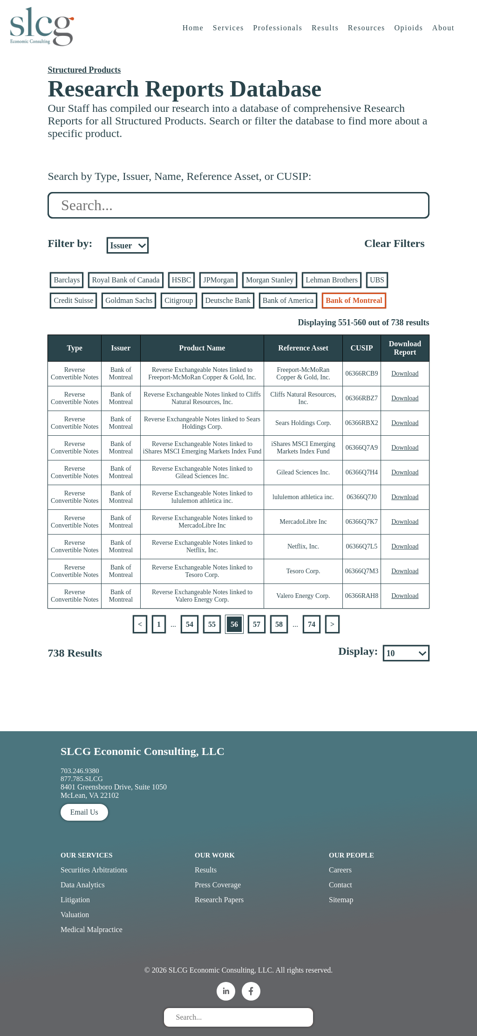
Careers (340, 870)
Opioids (409, 35)
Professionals (279, 35)
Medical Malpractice (92, 929)
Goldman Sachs (128, 300)
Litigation (75, 900)
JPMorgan (218, 280)
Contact (340, 885)
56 (234, 624)
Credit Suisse (73, 300)
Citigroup (178, 300)
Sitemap (341, 900)
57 (256, 624)
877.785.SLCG (82, 778)
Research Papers (219, 900)
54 (189, 624)
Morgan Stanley (269, 280)
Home (194, 35)
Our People (351, 855)
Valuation (75, 915)
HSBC (181, 280)
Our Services (87, 855)
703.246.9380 (80, 771)
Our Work (215, 855)
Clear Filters (394, 243)
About (445, 35)
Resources (367, 35)
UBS (377, 280)
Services (229, 35)
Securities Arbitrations (94, 870)
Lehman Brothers (332, 280)
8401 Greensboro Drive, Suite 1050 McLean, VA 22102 (114, 791)
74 (311, 624)
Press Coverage (218, 885)
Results (326, 35)
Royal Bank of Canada (125, 280)
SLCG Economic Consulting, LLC (143, 751)
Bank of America (288, 300)
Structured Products (84, 70)
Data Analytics (83, 885)
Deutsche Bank (228, 300)
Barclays (67, 280)
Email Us (84, 812)
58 (279, 624)
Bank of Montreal (354, 300)
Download (404, 373)
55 (212, 624)
